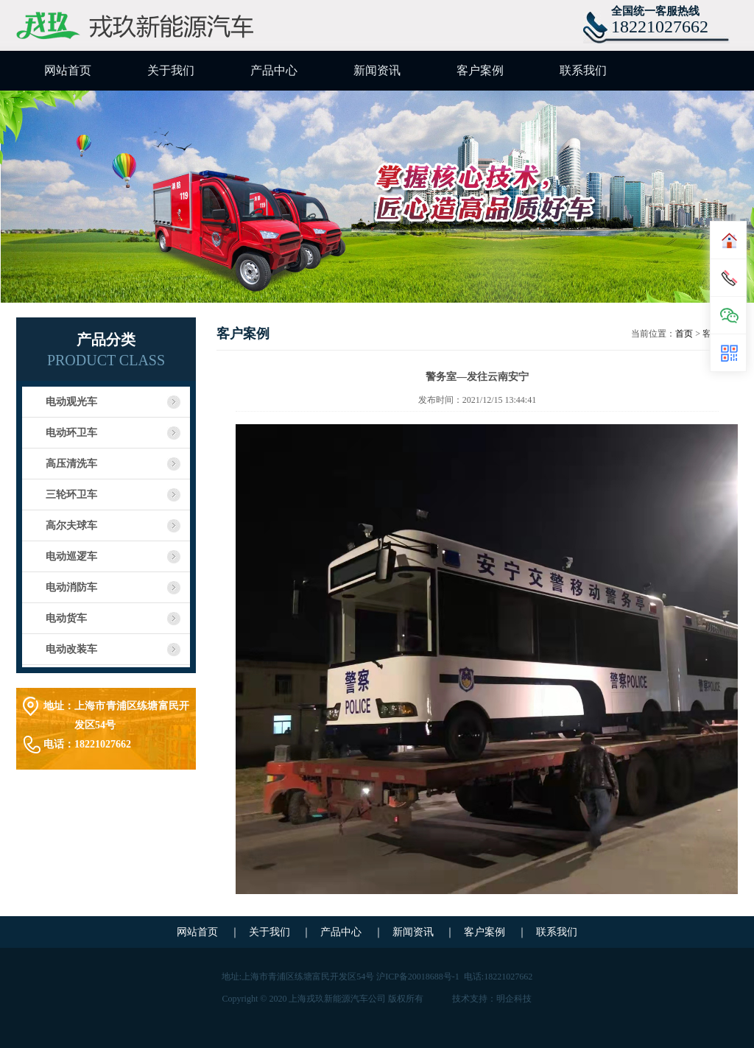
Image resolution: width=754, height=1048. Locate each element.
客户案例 (480, 70)
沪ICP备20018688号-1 (417, 976)
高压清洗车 (71, 463)
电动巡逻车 (71, 556)
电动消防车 (71, 587)
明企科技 (514, 999)
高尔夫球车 (71, 525)
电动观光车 (71, 401)
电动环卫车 (71, 432)
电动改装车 (71, 649)
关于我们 (170, 70)
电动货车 (66, 618)
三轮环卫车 (71, 494)
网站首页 (67, 70)
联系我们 (583, 70)
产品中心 (273, 70)
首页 (684, 333)
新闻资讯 (377, 70)
